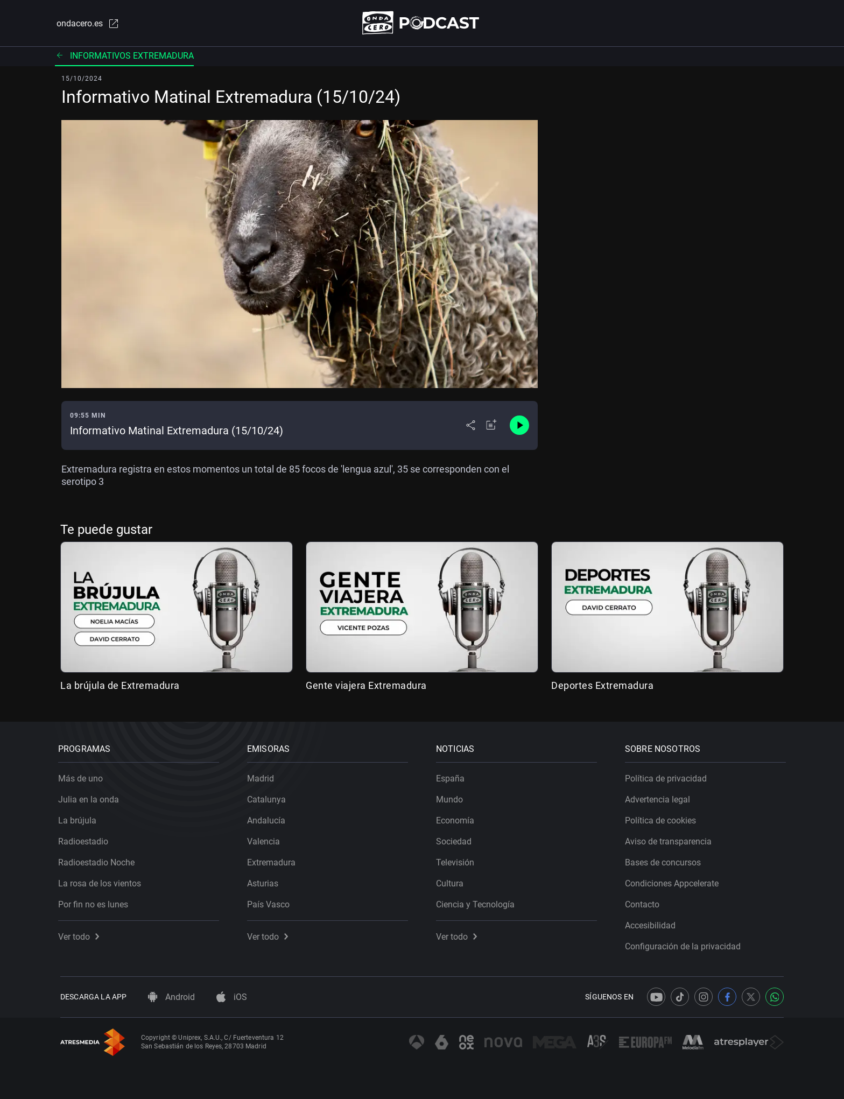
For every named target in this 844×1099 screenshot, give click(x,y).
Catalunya (268, 797)
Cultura (452, 881)
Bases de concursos (665, 860)
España (452, 776)
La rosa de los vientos (101, 881)
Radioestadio (85, 839)
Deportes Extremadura (602, 686)
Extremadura (273, 860)
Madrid (262, 776)
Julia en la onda (90, 797)
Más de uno (82, 776)
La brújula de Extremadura (120, 686)
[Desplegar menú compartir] (471, 426)
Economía (457, 818)
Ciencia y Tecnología (477, 902)
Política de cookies (662, 818)
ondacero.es (86, 23)
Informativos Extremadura (124, 56)
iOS (231, 997)
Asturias (264, 881)
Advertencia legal (659, 797)
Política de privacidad (668, 776)
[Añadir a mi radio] (491, 426)
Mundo (451, 797)
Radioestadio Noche (98, 860)
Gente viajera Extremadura (366, 686)
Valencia (265, 839)
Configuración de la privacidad (685, 944)
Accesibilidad (652, 923)
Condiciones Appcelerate (674, 881)
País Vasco (270, 902)
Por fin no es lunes (95, 902)
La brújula (79, 818)
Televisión (457, 860)
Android (171, 997)
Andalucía (268, 818)
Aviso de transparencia (670, 839)
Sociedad (456, 839)
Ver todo (80, 934)
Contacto (644, 902)
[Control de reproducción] (519, 426)
